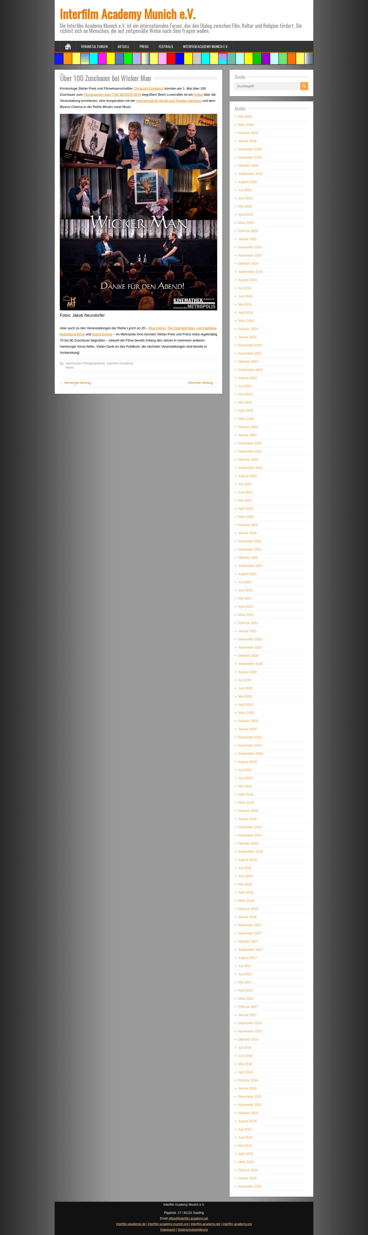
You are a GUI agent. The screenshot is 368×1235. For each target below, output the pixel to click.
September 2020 (250, 664)
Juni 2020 (245, 688)
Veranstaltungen (94, 46)
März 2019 (246, 802)
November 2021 (250, 549)
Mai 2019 (245, 786)
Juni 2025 (245, 198)
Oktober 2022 (248, 459)
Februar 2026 (248, 133)
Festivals (166, 46)
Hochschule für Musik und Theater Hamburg (168, 101)
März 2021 (246, 615)
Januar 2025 (247, 239)
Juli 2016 (244, 1047)
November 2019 (250, 745)
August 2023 (247, 378)
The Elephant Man (180, 328)
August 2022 (247, 476)
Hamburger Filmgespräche (85, 363)
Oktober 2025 (248, 165)
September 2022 (250, 468)
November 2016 (250, 1031)
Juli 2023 (244, 386)
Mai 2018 (245, 884)
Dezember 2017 (250, 925)
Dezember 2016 (250, 1023)
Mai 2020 (245, 696)
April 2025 (245, 214)
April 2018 (245, 892)
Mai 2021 (245, 598)
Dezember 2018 (250, 827)
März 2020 (246, 713)
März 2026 (246, 125)
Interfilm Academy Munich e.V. (127, 14)
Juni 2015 (245, 1137)
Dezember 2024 (250, 247)
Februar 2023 (248, 427)
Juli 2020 (244, 680)
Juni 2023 (245, 394)
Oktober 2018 (248, 843)
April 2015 (245, 1154)
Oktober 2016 (248, 1039)
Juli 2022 (244, 484)
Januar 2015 (247, 1178)
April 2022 (245, 508)
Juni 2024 (245, 296)
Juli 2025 (244, 190)
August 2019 (247, 762)
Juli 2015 (244, 1129)
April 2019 (245, 794)
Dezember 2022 (250, 443)
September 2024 (250, 272)
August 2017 (247, 958)
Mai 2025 (245, 206)
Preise (144, 46)
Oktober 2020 (248, 655)
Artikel (198, 94)
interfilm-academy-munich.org (168, 1224)
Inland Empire (102, 334)
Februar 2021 (248, 623)
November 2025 (250, 157)
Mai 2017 (245, 982)
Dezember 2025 (250, 149)
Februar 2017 (248, 1007)
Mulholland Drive (72, 334)
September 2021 (250, 566)
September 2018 (250, 851)
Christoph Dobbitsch (149, 88)
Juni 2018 (245, 876)
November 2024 (250, 255)
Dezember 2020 (250, 639)
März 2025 (246, 223)
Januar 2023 (247, 435)
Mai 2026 (245, 116)
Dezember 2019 (250, 737)
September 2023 (250, 370)
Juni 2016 (245, 1056)
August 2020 (247, 672)
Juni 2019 (245, 778)
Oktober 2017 (248, 941)
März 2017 (246, 998)
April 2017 (245, 990)
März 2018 (246, 900)
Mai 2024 (245, 304)
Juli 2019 (244, 770)
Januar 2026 (247, 141)
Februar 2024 (248, 329)
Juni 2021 (245, 590)
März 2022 (246, 517)
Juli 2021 (244, 582)
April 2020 (245, 704)
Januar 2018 (247, 917)
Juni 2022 (245, 492)
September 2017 (250, 949)
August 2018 (247, 860)
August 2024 (247, 280)
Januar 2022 (247, 533)
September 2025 (250, 174)
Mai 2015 (245, 1145)
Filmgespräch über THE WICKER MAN (112, 94)
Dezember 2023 (250, 345)
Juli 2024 (244, 288)
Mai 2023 (245, 402)
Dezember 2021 (250, 541)
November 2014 (250, 1186)
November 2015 (250, 1105)
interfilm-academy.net (205, 1224)
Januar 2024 (247, 337)
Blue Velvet (157, 328)
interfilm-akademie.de (131, 1224)
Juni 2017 (245, 974)
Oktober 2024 (248, 263)
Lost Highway (206, 328)
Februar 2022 (248, 525)
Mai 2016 (245, 1064)
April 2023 (245, 410)
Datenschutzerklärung (193, 1229)
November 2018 (250, 835)
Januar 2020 (247, 729)
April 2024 (245, 312)
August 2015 (247, 1121)
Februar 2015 (248, 1170)
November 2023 (250, 353)
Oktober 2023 (248, 361)
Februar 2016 (248, 1080)
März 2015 (246, 1162)
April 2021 (245, 606)
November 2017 (250, 933)
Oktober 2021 (248, 557)
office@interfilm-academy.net (188, 1218)
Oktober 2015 (248, 1113)
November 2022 (250, 451)
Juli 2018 (244, 868)
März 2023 (246, 419)
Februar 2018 (248, 909)
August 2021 (247, 574)
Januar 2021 (247, 631)
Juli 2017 (244, 966)
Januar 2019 (247, 819)
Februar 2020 (248, 721)
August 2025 (247, 182)
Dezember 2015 (250, 1096)
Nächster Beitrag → (202, 383)
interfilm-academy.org (237, 1224)
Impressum (167, 1229)
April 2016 (245, 1072)
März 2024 (246, 321)
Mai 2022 (245, 500)
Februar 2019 (248, 811)
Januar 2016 (247, 1088)
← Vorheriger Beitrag (75, 383)
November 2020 (250, 647)
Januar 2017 (247, 1015)
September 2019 (250, 753)
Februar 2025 (248, 231)
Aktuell (124, 46)
